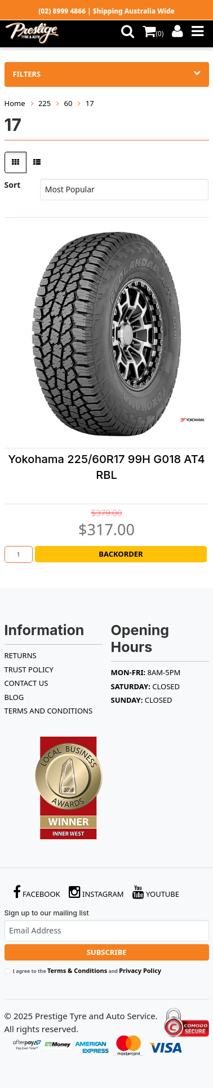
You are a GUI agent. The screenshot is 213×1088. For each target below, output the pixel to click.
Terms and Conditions (49, 711)
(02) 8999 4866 (62, 11)
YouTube (156, 892)
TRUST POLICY (29, 669)
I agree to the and (87, 970)
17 (90, 103)
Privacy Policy (140, 970)
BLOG (14, 697)
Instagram (96, 892)
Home (15, 103)
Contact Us (26, 683)
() (153, 33)
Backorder (121, 554)
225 (44, 103)
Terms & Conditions (77, 970)
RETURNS (21, 655)
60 (68, 103)
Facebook (36, 892)
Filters (107, 74)
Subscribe (107, 952)
